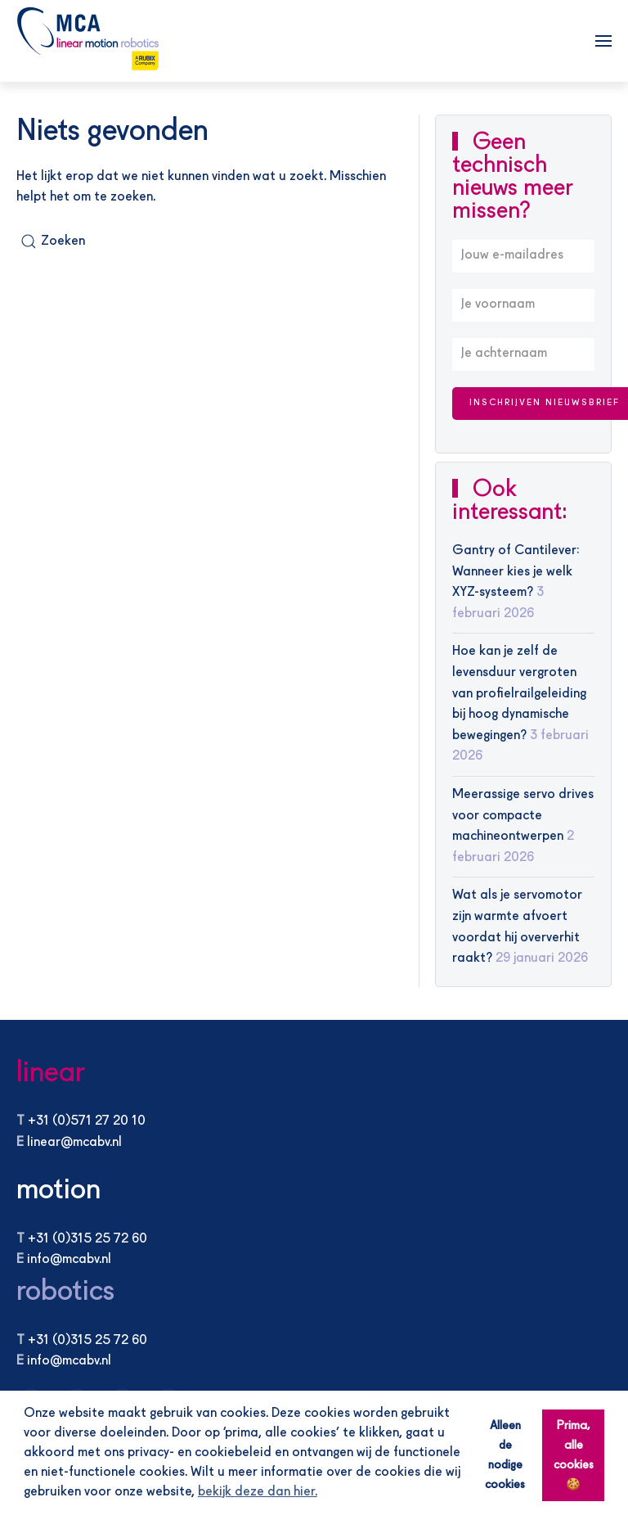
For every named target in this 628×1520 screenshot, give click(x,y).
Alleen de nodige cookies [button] (505, 1455)
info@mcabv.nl (69, 1259)
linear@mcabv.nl (74, 1142)
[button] (603, 41)
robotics (65, 1292)
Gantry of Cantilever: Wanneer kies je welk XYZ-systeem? (516, 571)
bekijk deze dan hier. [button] (257, 1492)
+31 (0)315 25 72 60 (87, 1239)
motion (58, 1190)
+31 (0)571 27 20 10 (87, 1121)
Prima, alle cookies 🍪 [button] (574, 1455)
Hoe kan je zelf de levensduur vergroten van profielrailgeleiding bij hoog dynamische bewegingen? (519, 693)
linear (50, 1073)
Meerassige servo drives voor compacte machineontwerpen (523, 815)
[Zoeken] (65, 241)
